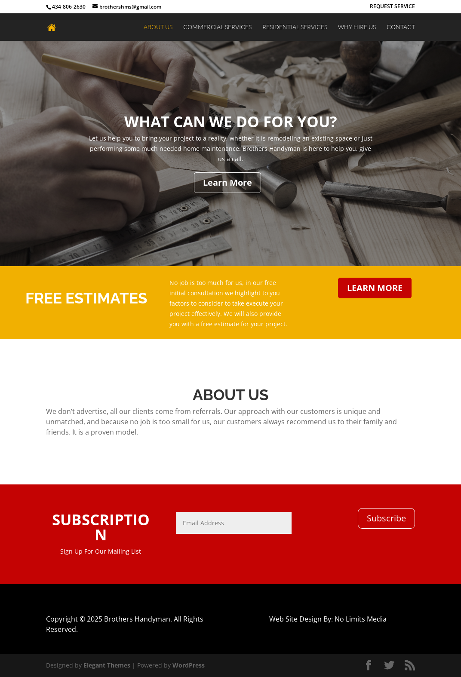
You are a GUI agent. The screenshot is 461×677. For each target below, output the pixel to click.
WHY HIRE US (357, 27)
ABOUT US (158, 27)
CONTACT (401, 27)
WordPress (188, 665)
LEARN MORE (375, 288)
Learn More (227, 182)
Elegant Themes (106, 665)
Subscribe (386, 518)
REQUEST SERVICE (392, 7)
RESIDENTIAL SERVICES (294, 27)
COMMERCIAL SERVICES (217, 27)
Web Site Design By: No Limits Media (328, 619)
